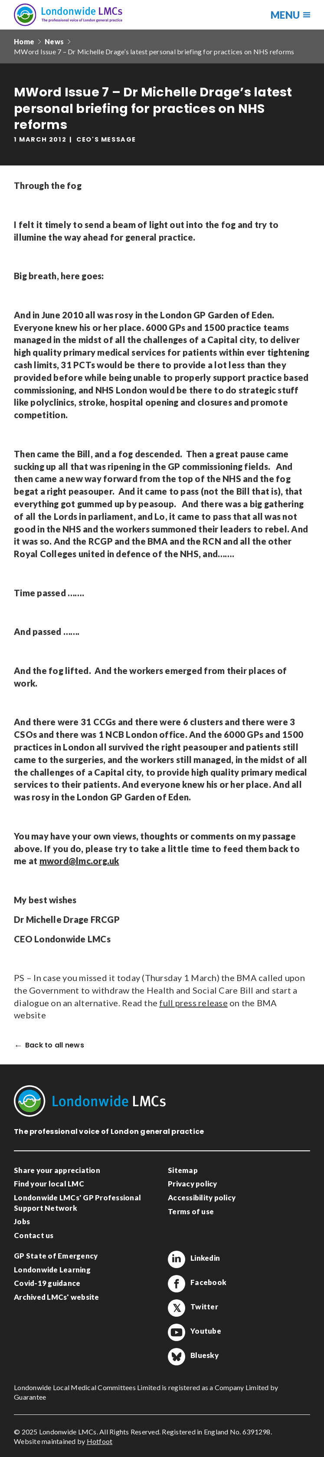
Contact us (34, 1235)
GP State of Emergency (56, 1255)
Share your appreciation (57, 1170)
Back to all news (54, 1045)
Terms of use (191, 1211)
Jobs (22, 1221)
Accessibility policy (202, 1197)
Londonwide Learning (52, 1269)
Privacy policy (192, 1183)
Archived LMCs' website (56, 1297)
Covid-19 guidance (47, 1283)
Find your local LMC (49, 1183)
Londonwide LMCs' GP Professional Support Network (77, 1203)
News (54, 41)
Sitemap (183, 1170)
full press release (193, 1003)
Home (24, 41)
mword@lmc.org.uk (79, 861)
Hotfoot (100, 1441)
